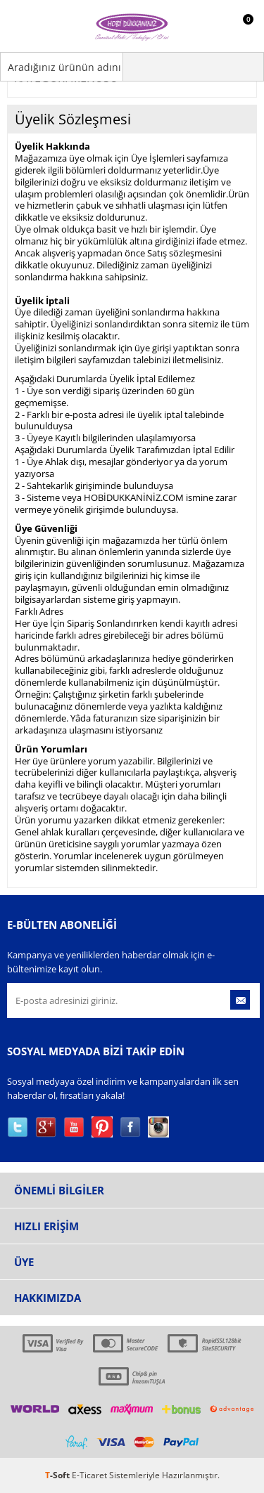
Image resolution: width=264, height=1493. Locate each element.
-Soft (58, 1475)
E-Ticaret (89, 1475)
